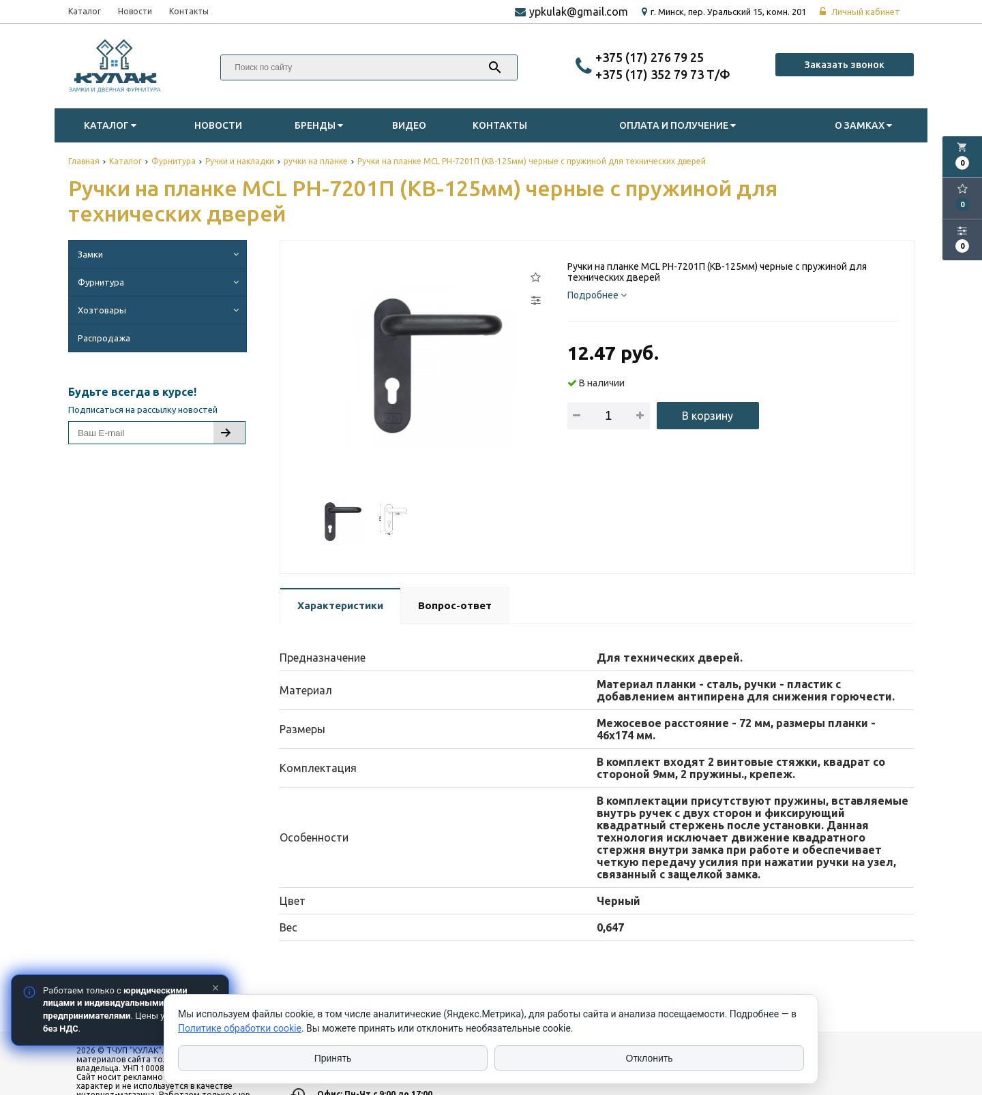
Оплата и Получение (679, 125)
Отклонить (649, 1058)
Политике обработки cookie (239, 1028)
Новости (135, 11)
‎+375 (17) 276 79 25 (649, 57)
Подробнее (597, 295)
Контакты (189, 11)
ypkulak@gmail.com (578, 11)
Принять (333, 1058)
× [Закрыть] (216, 988)
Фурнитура (160, 282)
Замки (160, 254)
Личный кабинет (860, 11)
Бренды (320, 125)
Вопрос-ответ (455, 605)
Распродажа (104, 338)
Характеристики (340, 605)
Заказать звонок (844, 64)
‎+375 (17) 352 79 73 (650, 74)
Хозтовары (160, 310)
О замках (865, 125)
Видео (409, 125)
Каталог (84, 11)
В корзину (707, 416)
